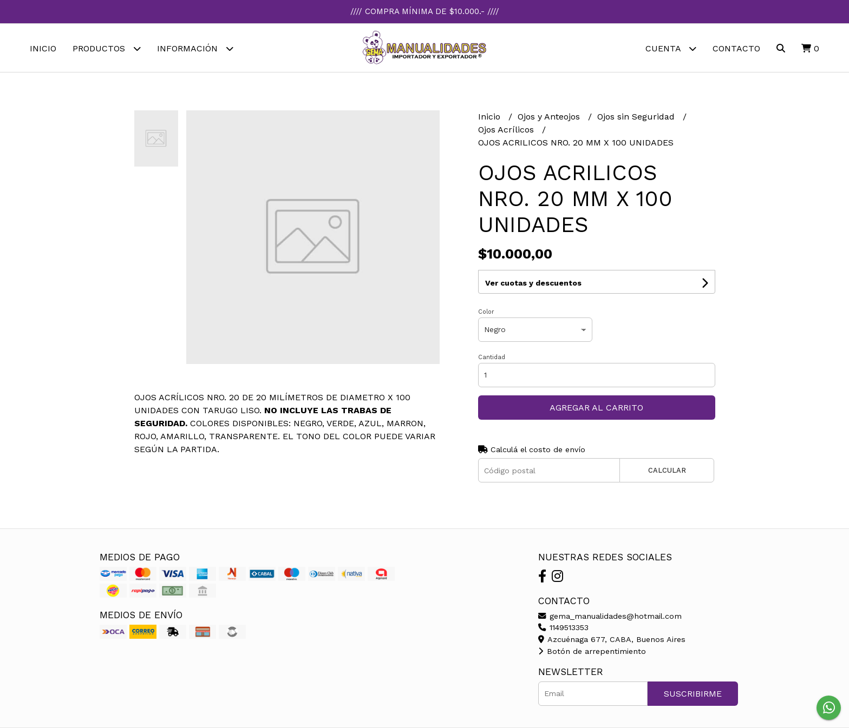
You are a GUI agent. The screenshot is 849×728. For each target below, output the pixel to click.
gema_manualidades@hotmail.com (610, 616)
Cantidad (491, 357)
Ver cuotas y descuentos (533, 283)
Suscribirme (693, 694)
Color (486, 311)
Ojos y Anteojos (550, 117)
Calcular (667, 471)
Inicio (43, 48)
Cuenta (670, 48)
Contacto (736, 48)
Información (195, 48)
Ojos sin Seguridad (637, 117)
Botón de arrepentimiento (592, 651)
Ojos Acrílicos (507, 130)
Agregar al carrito (596, 407)
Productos (107, 48)
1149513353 (563, 627)
